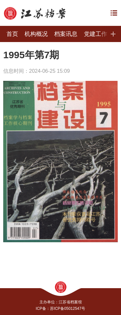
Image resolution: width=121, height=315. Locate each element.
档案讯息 (65, 34)
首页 (12, 34)
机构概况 (36, 34)
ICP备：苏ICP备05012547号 (60, 308)
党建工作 (95, 34)
